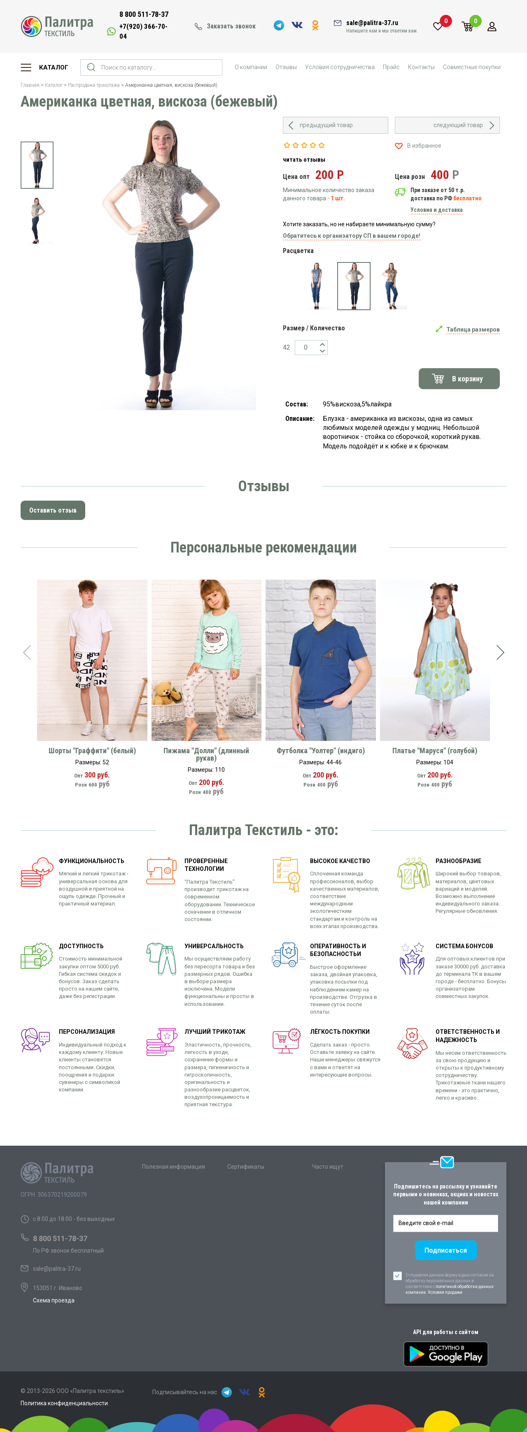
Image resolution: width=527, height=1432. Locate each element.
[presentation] (27, 653)
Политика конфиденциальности (64, 1403)
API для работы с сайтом (445, 1332)
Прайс (391, 67)
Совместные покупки (472, 67)
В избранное (424, 145)
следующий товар (458, 125)
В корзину (467, 378)
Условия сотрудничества (340, 67)
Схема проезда (54, 1300)
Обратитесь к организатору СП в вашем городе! (351, 235)
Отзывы (286, 67)
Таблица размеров (473, 329)
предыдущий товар (326, 125)
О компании (251, 67)
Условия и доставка (436, 210)
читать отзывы (304, 159)
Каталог (53, 67)
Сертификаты (245, 1166)
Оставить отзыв (53, 510)
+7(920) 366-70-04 (143, 31)
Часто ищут (327, 1166)
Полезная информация (173, 1166)
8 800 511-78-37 (143, 14)
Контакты (421, 67)
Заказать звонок (231, 26)
